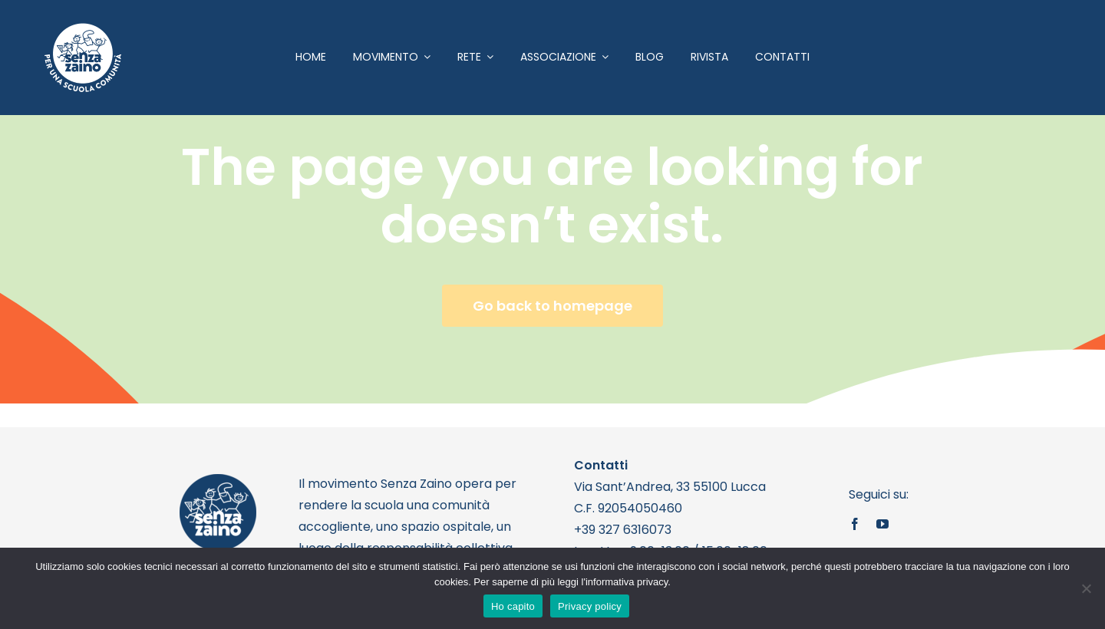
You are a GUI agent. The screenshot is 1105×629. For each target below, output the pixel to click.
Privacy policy (590, 606)
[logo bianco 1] (83, 29)
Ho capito (513, 606)
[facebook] (855, 524)
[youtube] (882, 524)
